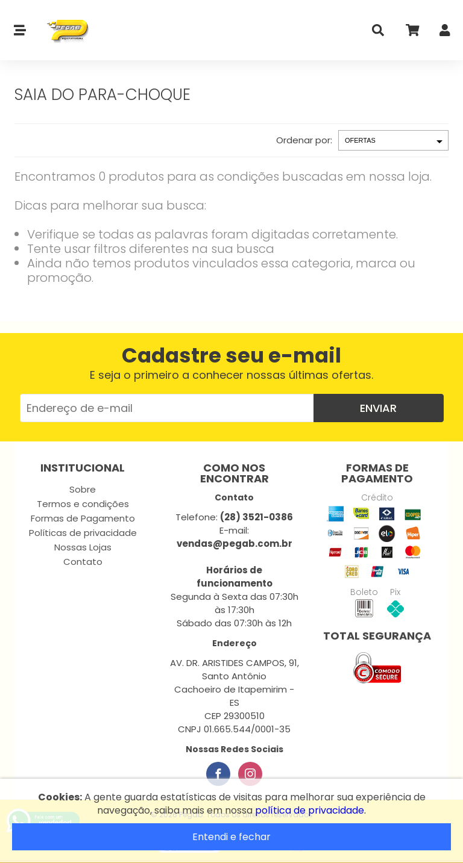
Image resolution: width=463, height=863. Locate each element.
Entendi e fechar (231, 837)
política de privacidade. (310, 810)
